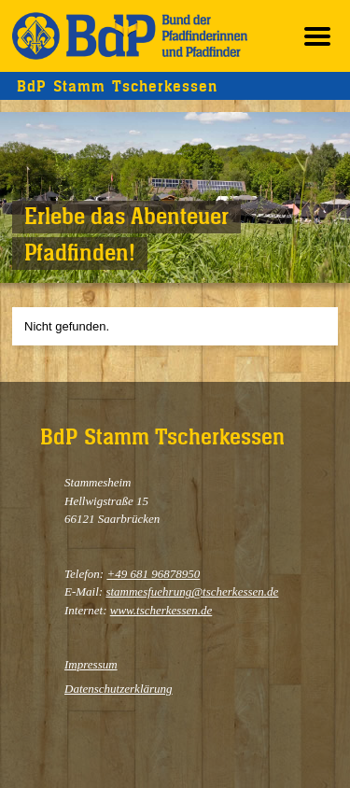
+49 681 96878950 (153, 574)
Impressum (91, 664)
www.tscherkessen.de (161, 610)
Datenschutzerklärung (118, 689)
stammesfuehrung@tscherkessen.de (191, 591)
